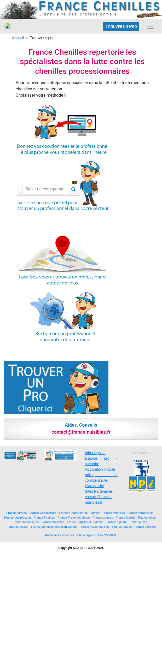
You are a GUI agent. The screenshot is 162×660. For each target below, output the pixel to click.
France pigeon (116, 522)
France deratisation (141, 512)
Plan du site (94, 486)
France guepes (102, 517)
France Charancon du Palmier (79, 512)
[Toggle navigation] (150, 26)
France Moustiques (26, 522)
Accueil (18, 38)
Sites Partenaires (99, 491)
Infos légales (95, 453)
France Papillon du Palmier (85, 522)
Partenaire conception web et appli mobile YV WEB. (81, 535)
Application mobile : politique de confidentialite (101, 474)
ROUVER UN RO (121, 26)
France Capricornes (43, 512)
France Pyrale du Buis (94, 526)
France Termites (146, 526)
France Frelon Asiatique (73, 517)
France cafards (16, 512)
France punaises (17, 526)
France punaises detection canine (54, 526)
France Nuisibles (53, 522)
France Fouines (44, 517)
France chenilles (113, 512)
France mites (147, 517)
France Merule (125, 517)
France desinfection (17, 517)
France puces (138, 522)
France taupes (122, 526)
